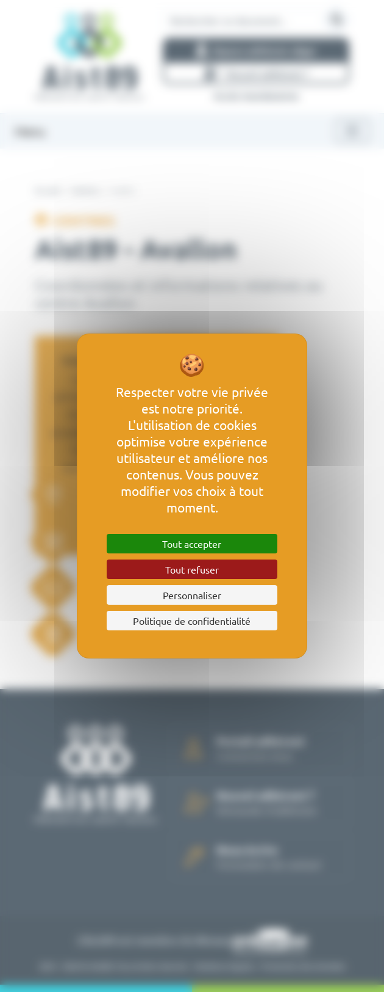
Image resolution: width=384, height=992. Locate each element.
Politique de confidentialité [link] (192, 621)
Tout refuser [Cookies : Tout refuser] (192, 569)
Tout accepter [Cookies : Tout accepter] (191, 544)
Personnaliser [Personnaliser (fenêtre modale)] (192, 595)
